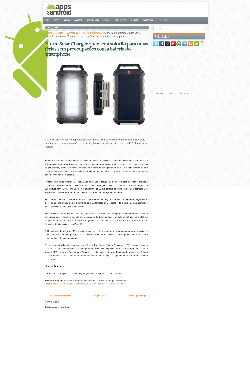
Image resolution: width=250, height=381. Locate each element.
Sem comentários (118, 284)
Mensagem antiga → (138, 296)
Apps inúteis (120, 20)
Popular (159, 93)
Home (47, 20)
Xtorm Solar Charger (94, 32)
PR (79, 32)
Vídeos (67, 20)
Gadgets (78, 20)
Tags (171, 93)
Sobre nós (163, 20)
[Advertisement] (147, 9)
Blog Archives (185, 93)
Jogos (56, 20)
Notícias (59, 32)
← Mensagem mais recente (58, 296)
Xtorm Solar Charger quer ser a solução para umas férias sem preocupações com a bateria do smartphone (96, 49)
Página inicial (100, 296)
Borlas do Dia (93, 20)
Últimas (106, 20)
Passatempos (148, 20)
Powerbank (71, 32)
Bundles (134, 20)
